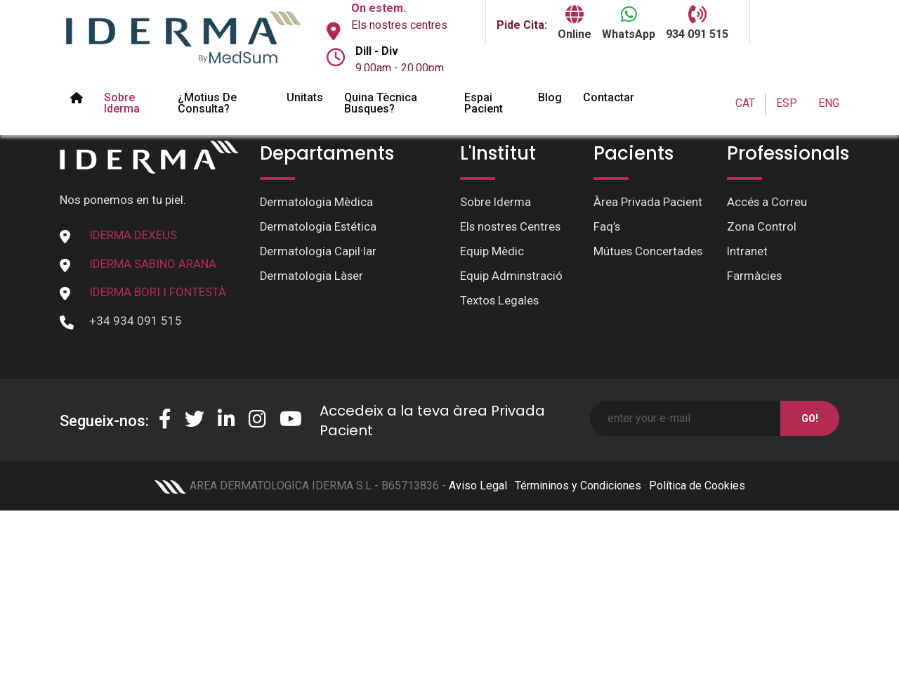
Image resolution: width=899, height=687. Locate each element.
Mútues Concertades (648, 252)
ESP (786, 103)
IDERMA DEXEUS (133, 235)
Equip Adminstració (511, 278)
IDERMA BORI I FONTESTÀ (157, 292)
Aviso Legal (478, 485)
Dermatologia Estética (319, 228)
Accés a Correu (767, 202)
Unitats (305, 97)
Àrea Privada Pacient (647, 202)
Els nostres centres (399, 25)
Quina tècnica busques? (380, 103)
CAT (745, 103)
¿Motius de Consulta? (207, 103)
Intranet (747, 252)
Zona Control (761, 228)
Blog (550, 97)
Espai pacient (483, 103)
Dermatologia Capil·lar (318, 252)
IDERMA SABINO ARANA (152, 264)
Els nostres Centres (511, 228)
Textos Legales (500, 302)
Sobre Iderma (122, 103)
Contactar (608, 97)
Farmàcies (754, 278)
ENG (828, 103)
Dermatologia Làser (312, 278)
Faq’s (607, 228)
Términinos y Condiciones (578, 485)
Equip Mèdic (492, 252)
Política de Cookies (697, 485)
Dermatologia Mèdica (317, 202)
